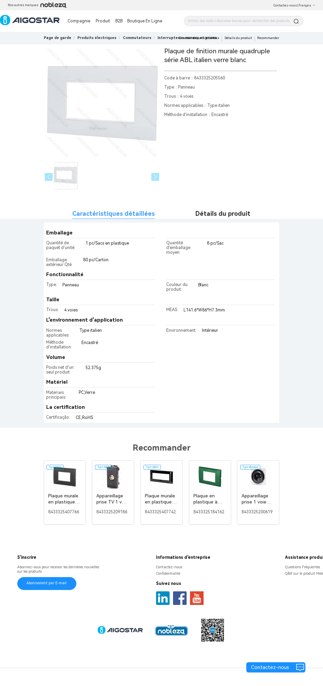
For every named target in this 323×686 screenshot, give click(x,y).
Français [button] (307, 5)
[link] (96, 38)
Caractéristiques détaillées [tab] (113, 213)
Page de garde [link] (57, 38)
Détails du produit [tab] (222, 213)
